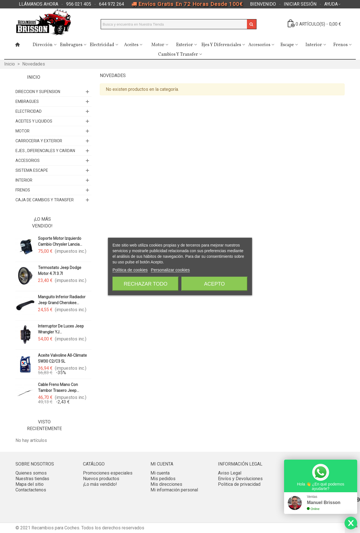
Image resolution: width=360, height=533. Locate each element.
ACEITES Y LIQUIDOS (33, 121)
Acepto (214, 284)
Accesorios (259, 45)
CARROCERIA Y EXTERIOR (38, 141)
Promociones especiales (107, 473)
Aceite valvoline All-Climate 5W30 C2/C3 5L (62, 358)
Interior (313, 45)
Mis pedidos (163, 478)
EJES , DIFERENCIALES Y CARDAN (45, 150)
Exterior (184, 45)
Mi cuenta (160, 473)
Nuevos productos (101, 478)
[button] (38, 4)
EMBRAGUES (27, 101)
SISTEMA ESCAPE (31, 170)
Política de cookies (130, 269)
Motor (157, 45)
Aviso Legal (229, 473)
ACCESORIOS (27, 160)
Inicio (33, 77)
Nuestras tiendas (32, 478)
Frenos (340, 45)
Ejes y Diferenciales (221, 45)
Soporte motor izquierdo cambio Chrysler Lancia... (60, 241)
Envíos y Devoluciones (240, 478)
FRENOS (22, 190)
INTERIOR (23, 180)
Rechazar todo (145, 284)
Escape (287, 45)
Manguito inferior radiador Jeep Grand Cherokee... (62, 300)
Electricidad (102, 45)
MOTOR (22, 131)
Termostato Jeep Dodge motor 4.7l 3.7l (59, 270)
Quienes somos (31, 473)
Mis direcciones (166, 484)
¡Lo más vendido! (42, 222)
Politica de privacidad (239, 484)
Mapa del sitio (29, 484)
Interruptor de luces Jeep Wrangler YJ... (61, 329)
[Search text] (174, 24)
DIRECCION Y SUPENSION (37, 91)
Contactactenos (30, 490)
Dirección (43, 45)
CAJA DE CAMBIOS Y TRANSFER (44, 200)
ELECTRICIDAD (28, 111)
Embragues (71, 45)
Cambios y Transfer (178, 54)
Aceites (131, 45)
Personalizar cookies (170, 269)
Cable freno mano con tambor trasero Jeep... (58, 387)
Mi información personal (174, 490)
